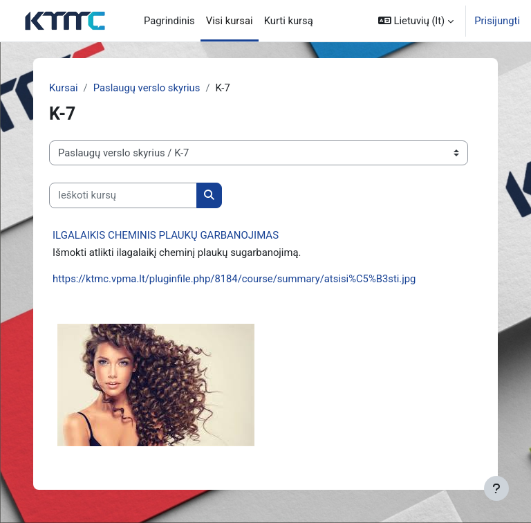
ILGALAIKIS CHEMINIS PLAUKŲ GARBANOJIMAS (166, 235)
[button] (416, 21)
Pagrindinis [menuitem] (169, 21)
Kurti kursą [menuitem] (288, 21)
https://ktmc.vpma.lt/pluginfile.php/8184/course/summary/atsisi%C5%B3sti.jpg (234, 279)
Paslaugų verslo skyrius (147, 88)
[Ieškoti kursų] (123, 195)
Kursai (63, 88)
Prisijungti (497, 21)
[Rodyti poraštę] (496, 488)
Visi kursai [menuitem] (229, 21)
